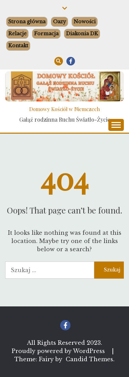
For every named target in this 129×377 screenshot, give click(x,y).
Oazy (59, 22)
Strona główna (26, 22)
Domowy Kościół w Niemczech (64, 109)
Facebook (70, 61)
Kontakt (18, 45)
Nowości (85, 22)
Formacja (46, 34)
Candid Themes (89, 359)
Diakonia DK (82, 34)
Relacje (17, 34)
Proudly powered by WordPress (59, 351)
